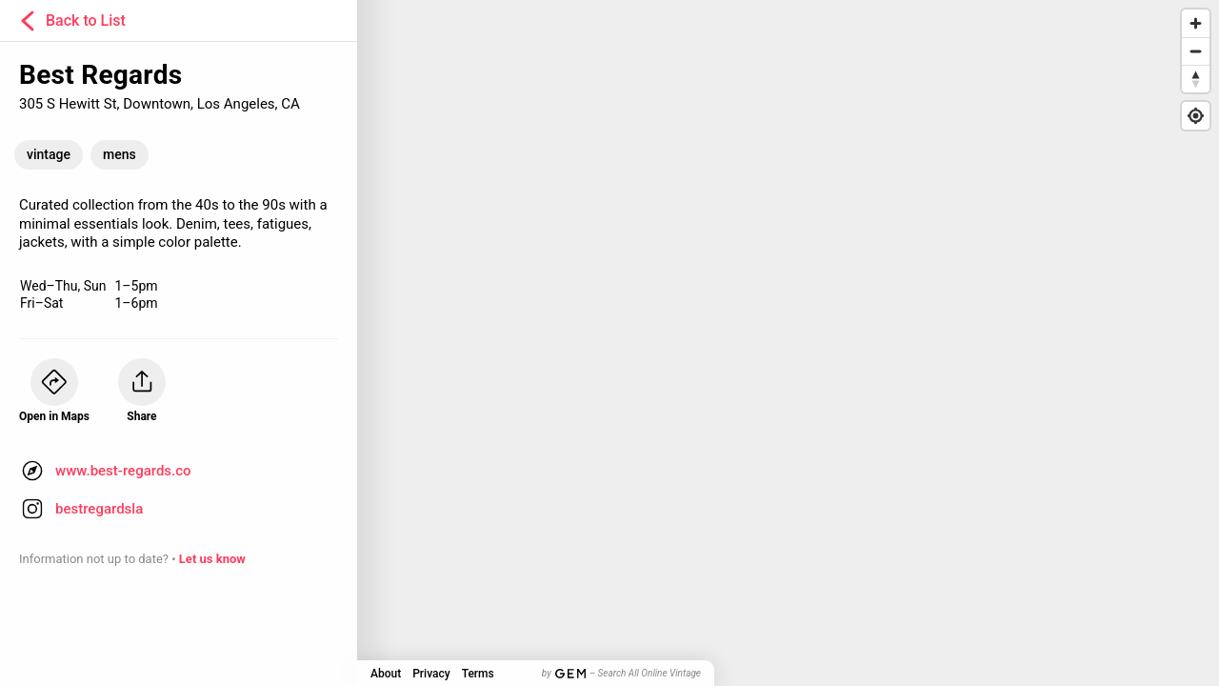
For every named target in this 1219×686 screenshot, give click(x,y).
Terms (478, 673)
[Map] (609, 343)
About (385, 673)
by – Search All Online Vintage (621, 673)
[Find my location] (1195, 116)
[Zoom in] (1195, 23)
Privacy (431, 673)
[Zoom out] (1195, 51)
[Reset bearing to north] (1195, 78)
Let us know (212, 559)
